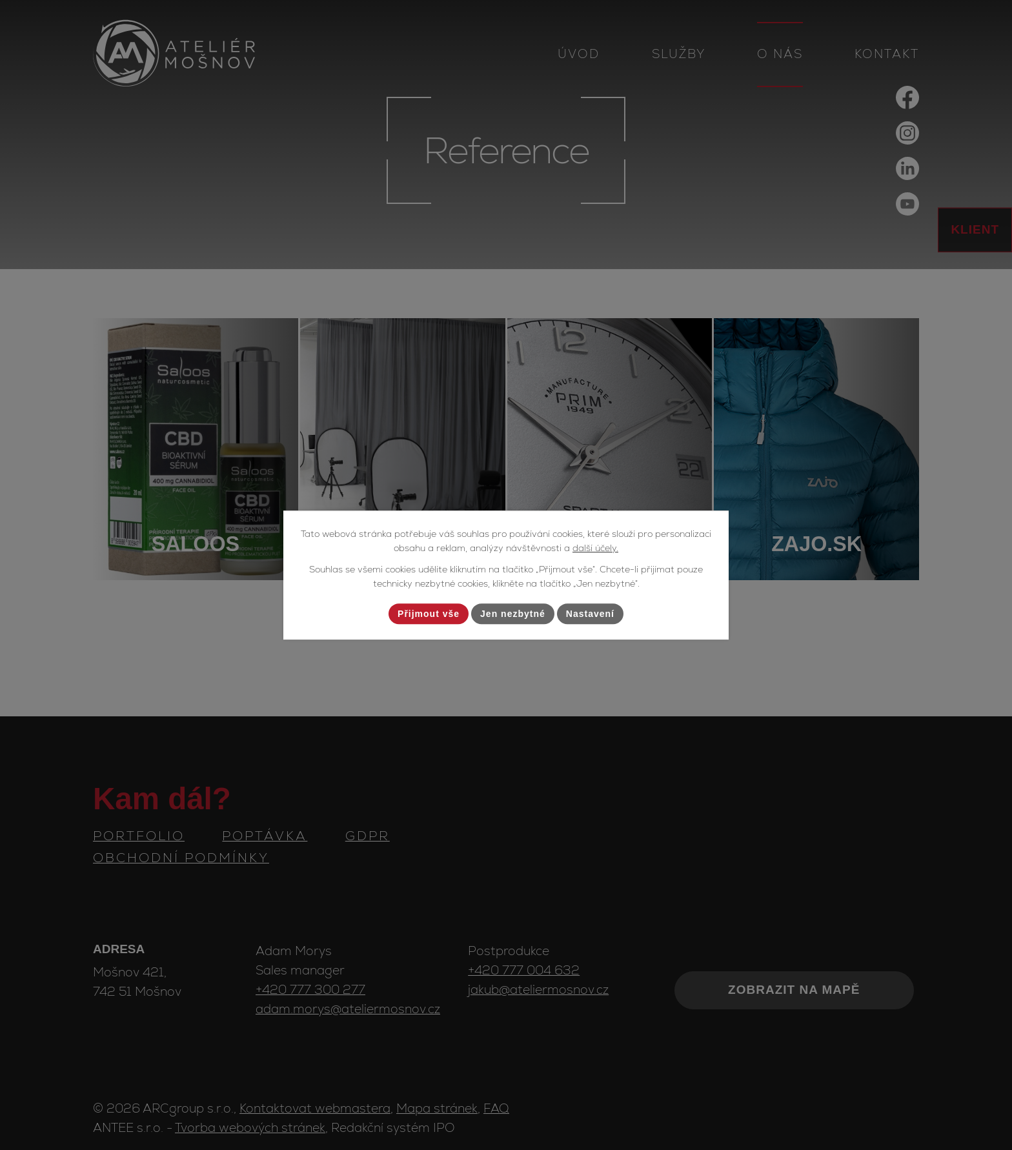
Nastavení (590, 614)
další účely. (595, 548)
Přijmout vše (429, 614)
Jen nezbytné (512, 614)
